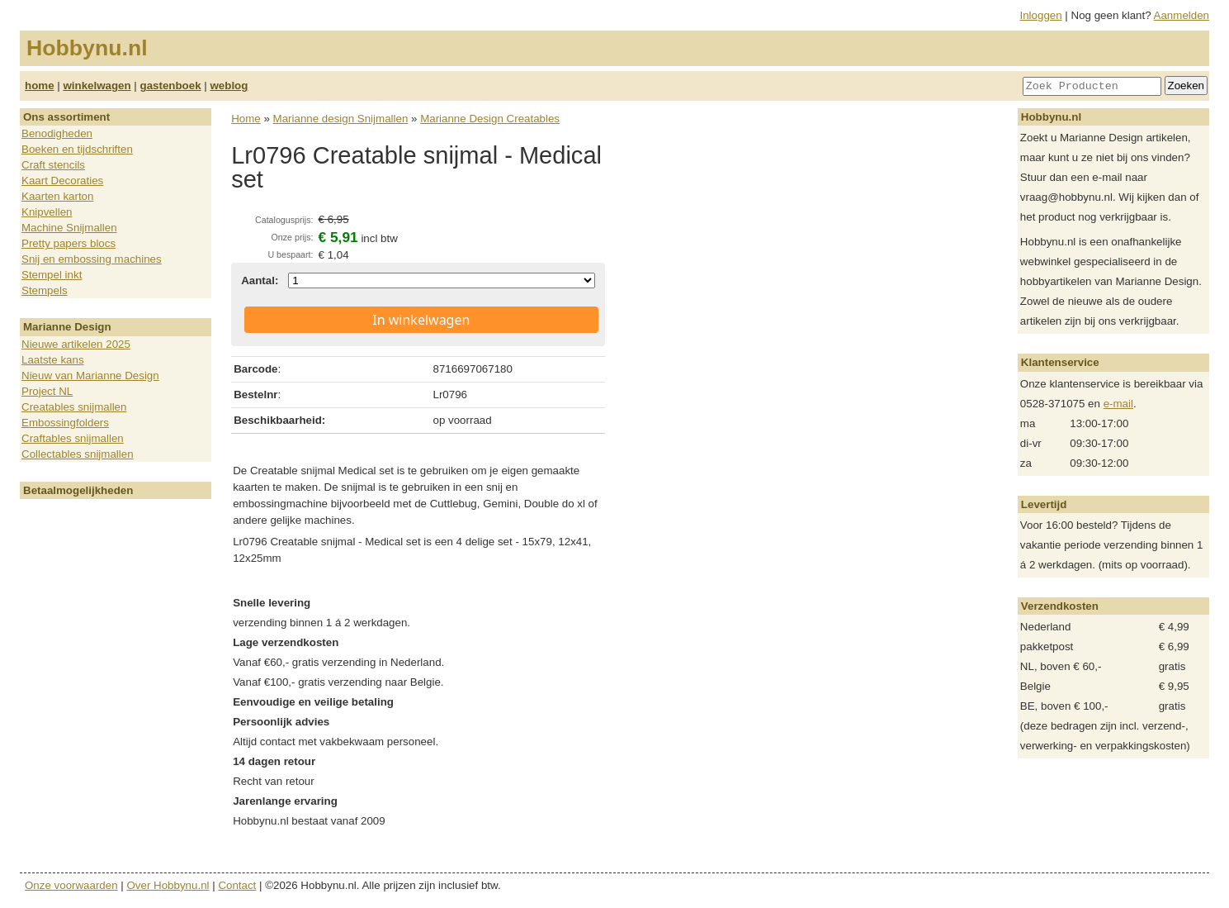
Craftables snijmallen (72, 438)
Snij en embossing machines (91, 259)
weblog (229, 85)
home (39, 85)
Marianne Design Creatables (490, 118)
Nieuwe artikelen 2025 (75, 344)
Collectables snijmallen (77, 454)
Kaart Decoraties (62, 180)
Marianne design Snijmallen (341, 118)
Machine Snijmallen (69, 227)
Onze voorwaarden (71, 885)
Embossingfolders (65, 422)
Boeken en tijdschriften (77, 149)
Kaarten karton (57, 196)
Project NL (47, 391)
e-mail (1118, 403)
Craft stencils (53, 165)
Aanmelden (1181, 15)
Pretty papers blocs (68, 243)
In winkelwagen (421, 320)
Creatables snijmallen (73, 407)
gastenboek (170, 85)
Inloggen (1041, 15)
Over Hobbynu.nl (168, 885)
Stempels (44, 290)
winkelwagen (96, 85)
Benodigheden (56, 133)
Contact (237, 885)
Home (246, 118)
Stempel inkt (51, 275)
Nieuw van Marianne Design (90, 375)
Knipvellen (47, 212)
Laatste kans (52, 360)
